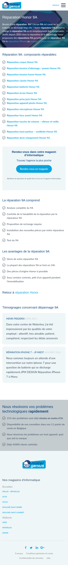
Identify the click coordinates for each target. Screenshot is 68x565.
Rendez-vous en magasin (34, 168)
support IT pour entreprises (44, 41)
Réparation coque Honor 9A (22, 62)
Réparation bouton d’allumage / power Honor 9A (33, 68)
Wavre (5, 533)
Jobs (48, 558)
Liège (4, 522)
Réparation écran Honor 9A (22, 92)
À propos (19, 553)
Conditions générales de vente (39, 553)
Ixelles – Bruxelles (11, 491)
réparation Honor (26, 292)
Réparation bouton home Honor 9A (26, 74)
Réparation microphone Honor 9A (25, 109)
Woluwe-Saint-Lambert (13, 512)
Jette (4, 497)
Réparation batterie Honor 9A (23, 86)
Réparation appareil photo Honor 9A (27, 102)
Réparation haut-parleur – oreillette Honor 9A (32, 131)
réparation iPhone (17, 41)
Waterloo (7, 528)
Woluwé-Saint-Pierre (12, 507)
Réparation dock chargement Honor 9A (28, 137)
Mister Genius (14, 5)
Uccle (5, 502)
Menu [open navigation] (59, 5)
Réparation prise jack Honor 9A (24, 99)
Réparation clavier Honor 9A (22, 80)
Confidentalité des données (31, 558)
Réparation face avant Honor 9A (24, 115)
